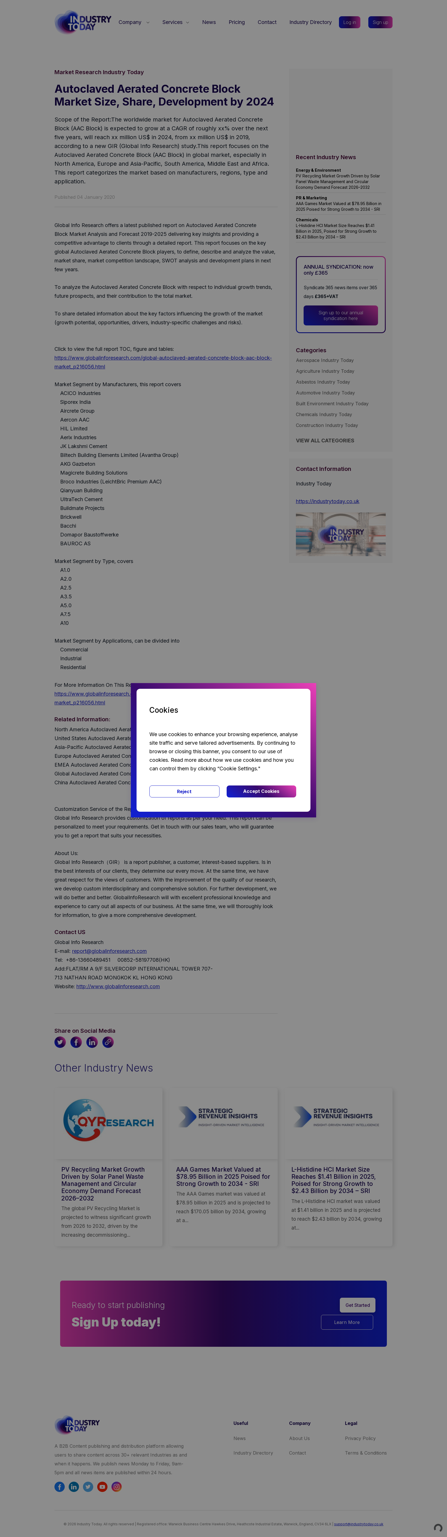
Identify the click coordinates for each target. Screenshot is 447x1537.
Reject (184, 791)
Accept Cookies (261, 791)
